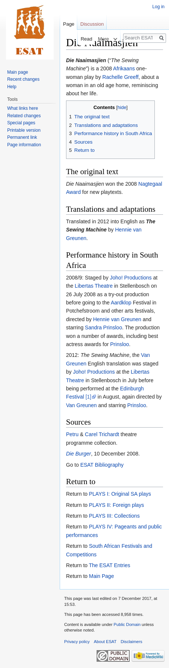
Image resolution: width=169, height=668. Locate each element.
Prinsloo (119, 344)
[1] (88, 397)
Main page (17, 72)
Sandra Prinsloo (103, 327)
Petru (72, 434)
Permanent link (22, 137)
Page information (24, 144)
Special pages (21, 122)
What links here (22, 108)
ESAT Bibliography (101, 465)
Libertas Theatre (94, 286)
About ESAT (105, 641)
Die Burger (78, 454)
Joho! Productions (131, 278)
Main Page (101, 576)
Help (11, 86)
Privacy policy (77, 641)
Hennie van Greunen (117, 319)
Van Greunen (81, 405)
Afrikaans (124, 68)
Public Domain (126, 624)
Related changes (24, 115)
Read (81, 39)
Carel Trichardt (102, 434)
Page (68, 24)
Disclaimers (132, 641)
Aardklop (121, 303)
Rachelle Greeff (120, 77)
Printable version (23, 130)
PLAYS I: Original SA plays (120, 494)
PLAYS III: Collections (114, 516)
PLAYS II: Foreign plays (116, 505)
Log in (158, 6)
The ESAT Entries (109, 565)
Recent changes (23, 79)
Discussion (92, 24)
